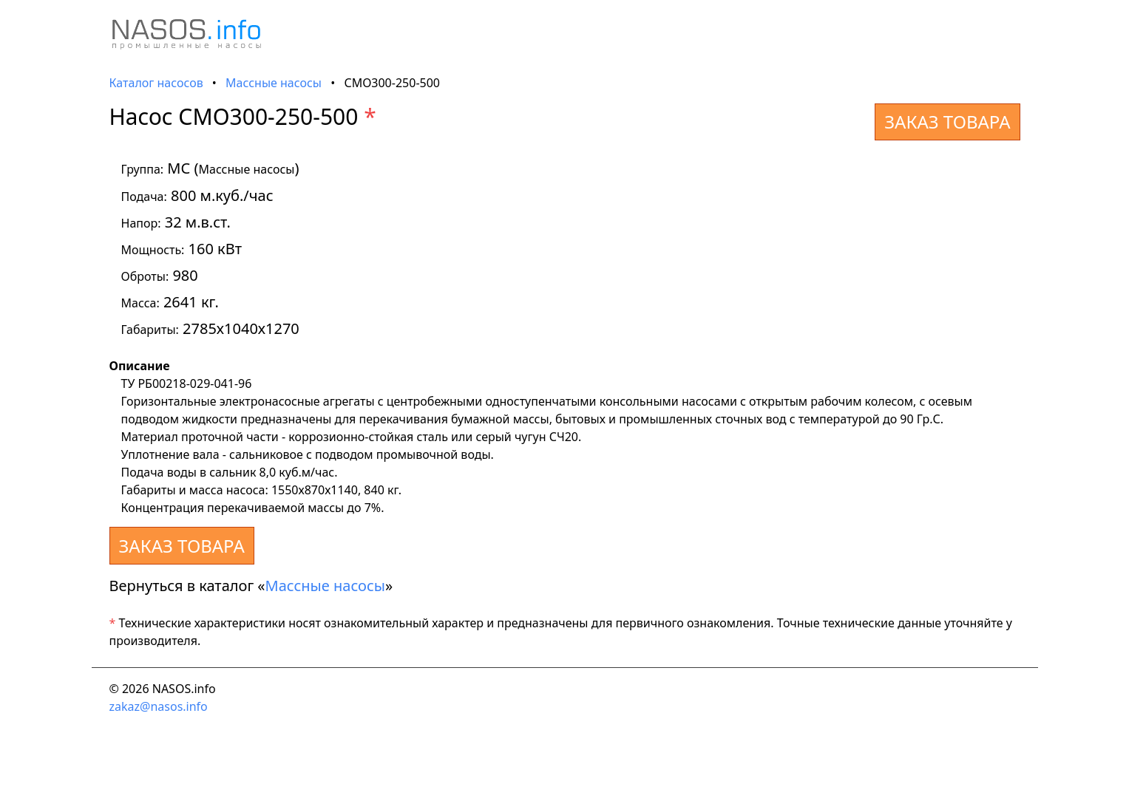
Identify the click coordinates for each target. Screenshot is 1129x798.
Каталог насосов (156, 83)
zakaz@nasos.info (158, 706)
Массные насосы (274, 83)
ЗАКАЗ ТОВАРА (947, 121)
